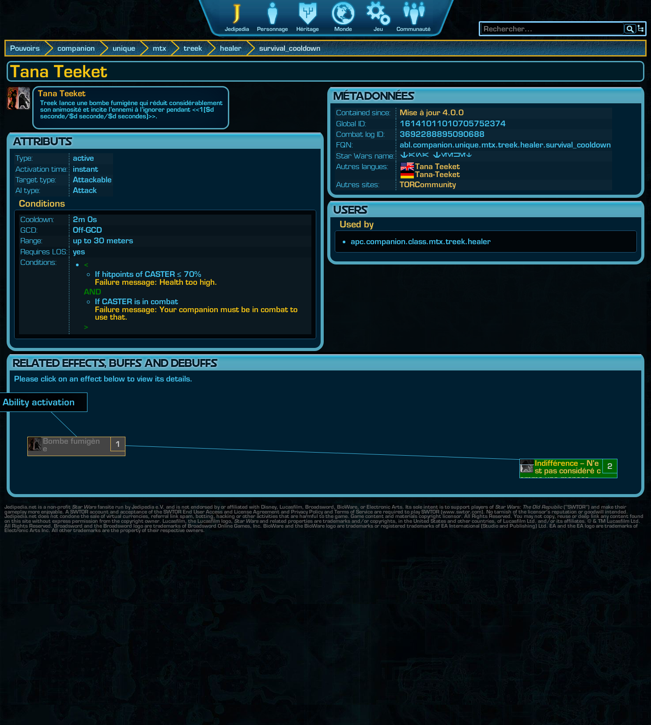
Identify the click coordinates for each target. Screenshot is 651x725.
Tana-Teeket (421, 174)
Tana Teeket (421, 166)
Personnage (272, 29)
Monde (343, 29)
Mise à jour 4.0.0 (432, 112)
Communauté (414, 29)
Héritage (307, 29)
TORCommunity (428, 184)
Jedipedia (237, 29)
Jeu (378, 29)
